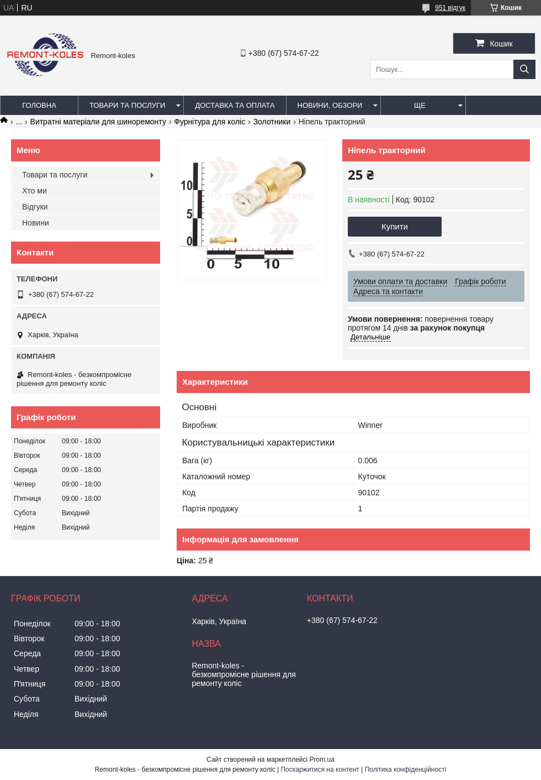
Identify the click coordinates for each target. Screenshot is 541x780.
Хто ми (34, 190)
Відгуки (35, 206)
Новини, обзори (330, 105)
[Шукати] (524, 69)
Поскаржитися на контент (319, 769)
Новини (35, 222)
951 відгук (450, 8)
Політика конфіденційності (406, 769)
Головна (39, 105)
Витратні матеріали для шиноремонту (98, 121)
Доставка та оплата (234, 105)
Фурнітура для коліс (209, 121)
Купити (394, 226)
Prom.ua (322, 759)
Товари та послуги (127, 105)
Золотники (272, 121)
